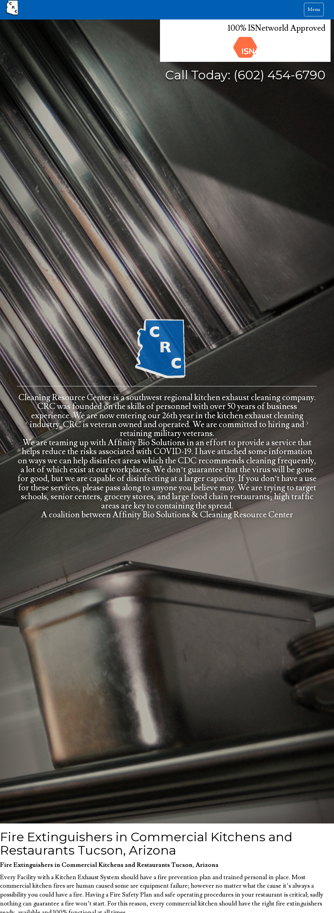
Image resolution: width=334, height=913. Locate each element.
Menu (315, 11)
